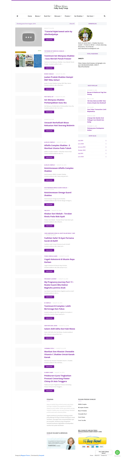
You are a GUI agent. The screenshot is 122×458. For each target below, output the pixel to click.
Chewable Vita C (49, 348)
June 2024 (92, 144)
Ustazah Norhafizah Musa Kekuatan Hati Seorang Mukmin (59, 124)
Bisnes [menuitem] (37, 16)
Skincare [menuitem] (57, 16)
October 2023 (92, 150)
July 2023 (92, 153)
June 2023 (92, 156)
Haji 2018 (47, 210)
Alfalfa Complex (49, 142)
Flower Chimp (48, 372)
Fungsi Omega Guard (50, 256)
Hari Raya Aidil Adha (50, 325)
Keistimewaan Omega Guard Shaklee (55, 188)
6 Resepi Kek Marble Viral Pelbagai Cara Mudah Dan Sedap (95, 120)
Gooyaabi (41, 455)
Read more (49, 39)
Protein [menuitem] (67, 16)
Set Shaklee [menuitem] (78, 16)
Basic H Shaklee (82, 411)
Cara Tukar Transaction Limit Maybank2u (96, 110)
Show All (72, 23)
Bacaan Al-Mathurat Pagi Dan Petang (96, 93)
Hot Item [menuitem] (90, 16)
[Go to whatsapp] (117, 452)
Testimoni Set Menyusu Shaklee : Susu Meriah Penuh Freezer (59, 57)
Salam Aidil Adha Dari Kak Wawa (59, 328)
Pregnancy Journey (50, 279)
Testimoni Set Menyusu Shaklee (54, 51)
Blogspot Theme (25, 455)
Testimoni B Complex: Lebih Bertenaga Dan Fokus (57, 307)
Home (91, 455)
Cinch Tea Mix (82, 420)
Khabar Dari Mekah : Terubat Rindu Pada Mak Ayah (58, 215)
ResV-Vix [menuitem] (47, 16)
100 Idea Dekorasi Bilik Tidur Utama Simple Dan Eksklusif (96, 102)
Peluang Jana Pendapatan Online (95, 129)
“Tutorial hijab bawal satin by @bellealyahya (58, 33)
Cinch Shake (81, 417)
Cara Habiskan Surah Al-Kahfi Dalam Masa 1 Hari (59, 233)
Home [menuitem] (30, 16)
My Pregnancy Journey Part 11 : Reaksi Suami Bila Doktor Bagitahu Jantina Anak (59, 285)
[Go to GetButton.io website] (117, 456)
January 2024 (92, 147)
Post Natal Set (48, 96)
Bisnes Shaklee (49, 74)
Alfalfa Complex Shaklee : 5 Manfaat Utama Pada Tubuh (57, 146)
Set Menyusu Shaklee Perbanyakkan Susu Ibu (55, 101)
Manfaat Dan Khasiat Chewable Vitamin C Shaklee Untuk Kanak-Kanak (59, 354)
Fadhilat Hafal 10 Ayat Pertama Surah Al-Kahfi (59, 239)
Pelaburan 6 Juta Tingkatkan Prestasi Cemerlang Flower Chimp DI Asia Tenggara (57, 378)
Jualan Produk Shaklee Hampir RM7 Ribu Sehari (58, 78)
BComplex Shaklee (83, 407)
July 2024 (92, 140)
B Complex (47, 303)
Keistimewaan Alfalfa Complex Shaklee (58, 169)
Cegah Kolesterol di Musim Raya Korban (59, 260)
